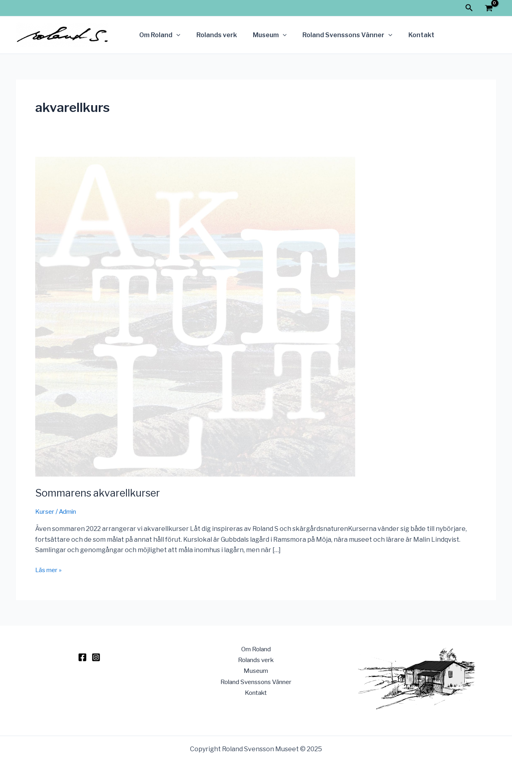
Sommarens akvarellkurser (100, 493)
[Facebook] (82, 657)
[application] (175, 35)
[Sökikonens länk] (469, 8)
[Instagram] (96, 657)
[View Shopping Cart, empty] (488, 9)
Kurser (45, 511)
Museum (262, 35)
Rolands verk (212, 35)
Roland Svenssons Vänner (336, 35)
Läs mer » (49, 569)
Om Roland (158, 35)
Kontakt (407, 35)
